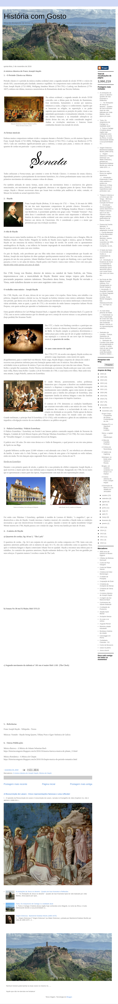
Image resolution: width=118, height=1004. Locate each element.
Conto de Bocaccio (106, 645)
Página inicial (48, 784)
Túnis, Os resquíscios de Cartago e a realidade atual (34, 904)
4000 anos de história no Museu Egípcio (106, 553)
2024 (102, 380)
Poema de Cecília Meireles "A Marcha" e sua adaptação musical (106, 227)
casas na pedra (105, 648)
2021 (102, 389)
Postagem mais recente (15, 784)
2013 (102, 534)
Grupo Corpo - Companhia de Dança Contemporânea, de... (107, 417)
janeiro (104, 523)
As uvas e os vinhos (104, 620)
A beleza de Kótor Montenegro (106, 573)
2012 (102, 537)
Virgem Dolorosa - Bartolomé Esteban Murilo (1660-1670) (36, 916)
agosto (104, 502)
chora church (104, 650)
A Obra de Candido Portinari (105, 442)
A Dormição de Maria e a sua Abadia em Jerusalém (107, 488)
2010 (102, 543)
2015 (102, 527)
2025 (102, 377)
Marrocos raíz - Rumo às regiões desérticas (106, 173)
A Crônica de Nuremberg (106, 448)
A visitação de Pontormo (105, 608)
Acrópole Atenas (105, 616)
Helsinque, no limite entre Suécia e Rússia (106, 460)
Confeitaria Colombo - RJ (104, 641)
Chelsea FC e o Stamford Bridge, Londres (107, 427)
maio (104, 511)
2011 (102, 540)
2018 (102, 399)
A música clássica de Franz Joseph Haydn (107, 479)
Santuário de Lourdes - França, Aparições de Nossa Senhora (106, 335)
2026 (102, 374)
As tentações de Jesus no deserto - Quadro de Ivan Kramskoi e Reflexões (42, 891)
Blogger (69, 997)
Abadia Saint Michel (104, 613)
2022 (102, 386)
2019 (102, 396)
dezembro (106, 408)
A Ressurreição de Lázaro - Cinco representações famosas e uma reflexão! (37, 794)
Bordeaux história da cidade (106, 632)
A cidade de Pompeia (104, 578)
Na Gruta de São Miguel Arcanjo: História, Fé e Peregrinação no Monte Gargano (106, 283)
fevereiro (105, 520)
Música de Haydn (45, 773)
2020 (102, 392)
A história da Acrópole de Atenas (107, 585)
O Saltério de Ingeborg (106, 453)
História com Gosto (35, 16)
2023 (102, 383)
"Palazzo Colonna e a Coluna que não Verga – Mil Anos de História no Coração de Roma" (107, 199)
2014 (102, 530)
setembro (105, 498)
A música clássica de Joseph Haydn (25, 773)
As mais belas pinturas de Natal (106, 312)
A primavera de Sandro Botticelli (105, 603)
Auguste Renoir (105, 624)
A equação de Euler (107, 581)
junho (104, 508)
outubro (105, 495)
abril (104, 514)
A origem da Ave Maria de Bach (105, 599)
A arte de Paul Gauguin (105, 564)
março (104, 517)
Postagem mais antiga (81, 784)
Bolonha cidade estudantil (105, 627)
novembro (106, 411)
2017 (102, 402)
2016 (102, 405)
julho (104, 505)
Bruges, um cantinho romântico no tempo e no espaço (107, 470)
